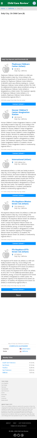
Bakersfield (4, 400)
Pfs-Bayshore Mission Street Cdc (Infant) (21, 202)
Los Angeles (4, 383)
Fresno (3, 396)
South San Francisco (8, 362)
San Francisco (6, 370)
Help (14, 423)
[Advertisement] (18, 37)
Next (18, 295)
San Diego (4, 385)
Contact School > (19, 104)
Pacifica (4, 367)
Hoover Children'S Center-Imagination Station (21, 112)
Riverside (4, 394)
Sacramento (4, 389)
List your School (25, 423)
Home (3, 8)
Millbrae (4, 372)
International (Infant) (21, 159)
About (8, 423)
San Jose (3, 387)
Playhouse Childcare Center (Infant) (21, 65)
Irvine (3, 393)
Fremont (3, 398)
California (11, 8)
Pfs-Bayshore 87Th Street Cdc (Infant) (20, 251)
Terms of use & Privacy (19, 426)
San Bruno (5, 365)
